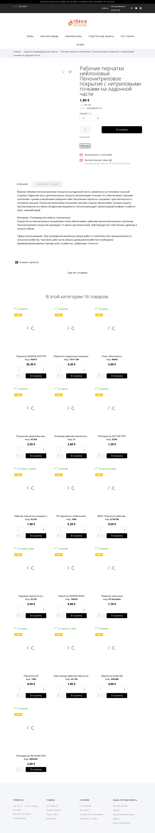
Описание (22, 184)
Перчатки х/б (31, 675)
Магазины (51, 818)
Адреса (116, 818)
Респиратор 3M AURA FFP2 (31, 755)
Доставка (84, 810)
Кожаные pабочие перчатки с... (71, 436)
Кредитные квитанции (123, 814)
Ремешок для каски (112, 596)
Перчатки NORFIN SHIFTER (31, 356)
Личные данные (120, 805)
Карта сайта (52, 814)
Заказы (116, 810)
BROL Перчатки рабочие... (112, 516)
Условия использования (91, 814)
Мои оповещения (121, 823)
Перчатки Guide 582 (112, 675)
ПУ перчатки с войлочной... (71, 516)
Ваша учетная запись (125, 800)
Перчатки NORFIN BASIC (71, 596)
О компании (85, 805)
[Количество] (85, 129)
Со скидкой (51, 805)
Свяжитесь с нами (88, 818)
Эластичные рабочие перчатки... (71, 675)
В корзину (122, 129)
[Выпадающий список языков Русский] (24, 6)
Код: (82, 104)
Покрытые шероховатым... (31, 436)
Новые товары (53, 810)
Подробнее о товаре (47, 184)
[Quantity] (20, 375)
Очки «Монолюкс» (112, 356)
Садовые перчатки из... (31, 596)
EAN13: (83, 108)
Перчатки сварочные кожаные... (71, 356)
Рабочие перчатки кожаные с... (31, 516)
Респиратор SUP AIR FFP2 (112, 436)
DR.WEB (80, 44)
